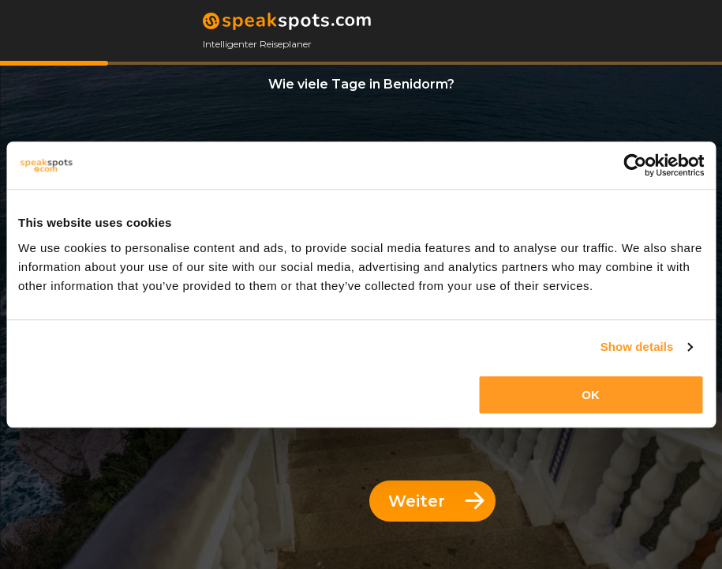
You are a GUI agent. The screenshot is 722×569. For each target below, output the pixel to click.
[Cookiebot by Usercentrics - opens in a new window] (635, 165)
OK (591, 394)
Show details (637, 346)
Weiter (436, 501)
